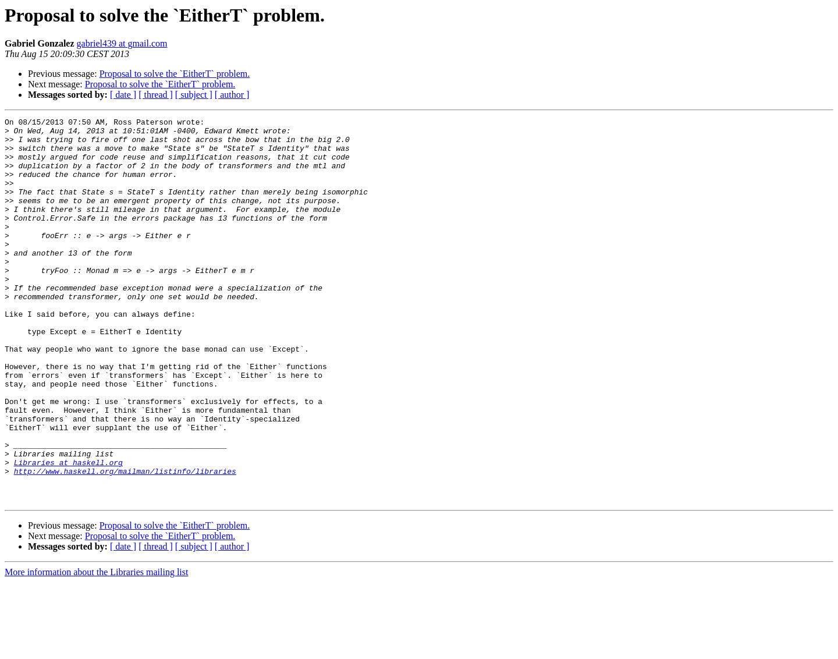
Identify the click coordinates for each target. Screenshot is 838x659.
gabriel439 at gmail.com (122, 43)
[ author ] (232, 95)
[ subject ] (193, 95)
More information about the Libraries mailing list (96, 649)
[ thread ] (156, 95)
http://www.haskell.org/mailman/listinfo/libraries (125, 542)
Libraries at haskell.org (68, 532)
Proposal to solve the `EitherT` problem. (175, 74)
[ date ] (123, 95)
